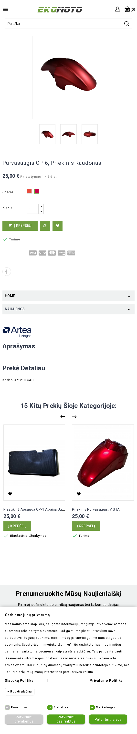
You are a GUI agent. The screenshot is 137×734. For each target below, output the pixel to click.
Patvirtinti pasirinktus (65, 719)
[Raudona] (29, 192)
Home (10, 296)
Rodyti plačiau (21, 691)
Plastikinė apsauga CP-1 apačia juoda (35, 509)
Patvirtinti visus (108, 719)
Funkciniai (19, 707)
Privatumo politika (106, 680)
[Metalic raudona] (36, 192)
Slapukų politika (19, 680)
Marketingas (105, 707)
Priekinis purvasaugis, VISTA (96, 509)
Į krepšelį (20, 225)
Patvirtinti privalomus (23, 719)
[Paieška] (68, 24)
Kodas (7, 380)
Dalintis (7, 272)
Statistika (60, 707)
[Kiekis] (33, 209)
